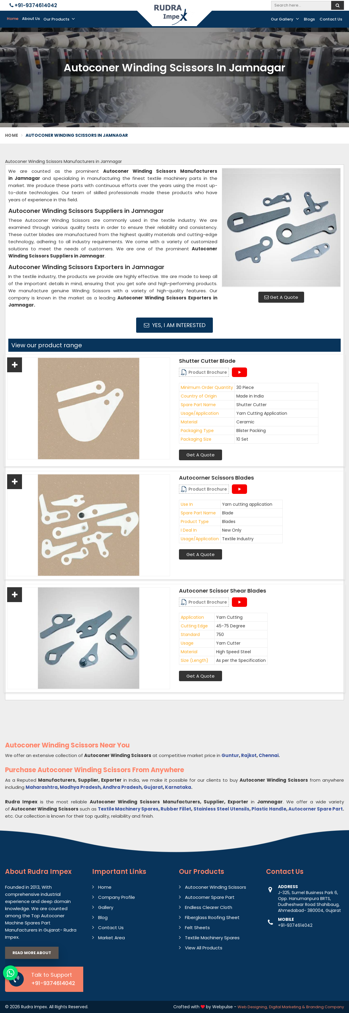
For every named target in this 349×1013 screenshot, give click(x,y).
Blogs (309, 19)
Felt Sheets (197, 927)
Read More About (31, 953)
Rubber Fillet (176, 809)
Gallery (105, 907)
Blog (103, 917)
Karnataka (178, 787)
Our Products (59, 19)
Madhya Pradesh (80, 787)
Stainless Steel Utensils (221, 809)
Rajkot (249, 755)
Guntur (230, 755)
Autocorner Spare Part (315, 809)
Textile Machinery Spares (128, 809)
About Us (31, 18)
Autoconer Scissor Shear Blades (222, 590)
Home (12, 18)
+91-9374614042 (33, 5)
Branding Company (325, 1007)
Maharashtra (42, 787)
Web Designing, (253, 1007)
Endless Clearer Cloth (208, 907)
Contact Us (331, 19)
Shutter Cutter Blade (207, 361)
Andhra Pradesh (122, 787)
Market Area (111, 938)
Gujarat (153, 787)
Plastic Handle (268, 809)
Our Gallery (285, 19)
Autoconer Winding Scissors (215, 887)
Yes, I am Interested (174, 325)
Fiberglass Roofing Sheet (212, 917)
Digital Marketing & (287, 1007)
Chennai (269, 755)
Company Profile (116, 897)
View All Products (203, 948)
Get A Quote (281, 297)
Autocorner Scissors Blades (216, 477)
